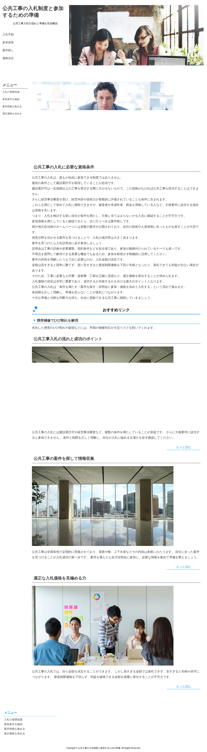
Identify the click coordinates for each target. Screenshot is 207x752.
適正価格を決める (12, 113)
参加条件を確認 (10, 99)
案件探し (8, 50)
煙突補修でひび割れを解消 (57, 320)
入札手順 (8, 34)
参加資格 (8, 42)
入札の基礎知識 (10, 91)
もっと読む (183, 447)
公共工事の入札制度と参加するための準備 (32, 11)
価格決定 (8, 58)
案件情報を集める (12, 106)
